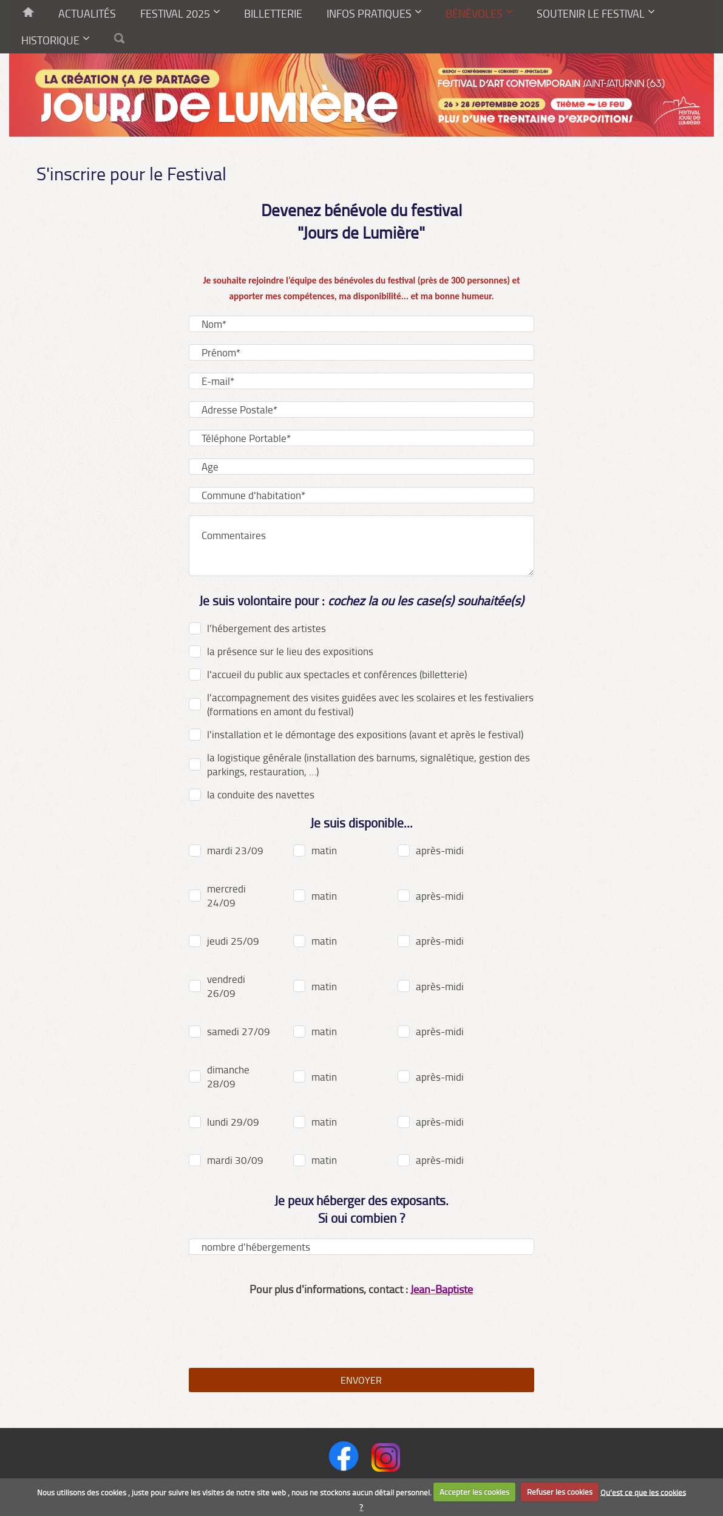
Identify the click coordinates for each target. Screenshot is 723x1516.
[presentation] (361, 1332)
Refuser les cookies (559, 1491)
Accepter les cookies (474, 1491)
